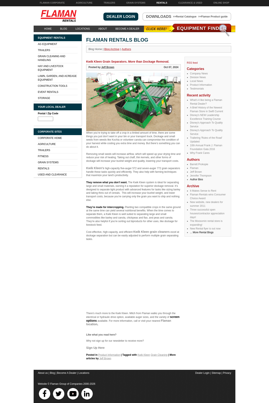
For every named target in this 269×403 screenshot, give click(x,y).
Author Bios (196, 179)
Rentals (162, 2)
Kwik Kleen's (95, 168)
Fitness (43, 156)
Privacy (227, 372)
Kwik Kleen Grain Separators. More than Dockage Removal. (127, 61)
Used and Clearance (52, 174)
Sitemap (216, 372)
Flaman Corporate (52, 2)
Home (48, 28)
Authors (126, 49)
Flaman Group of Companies (66, 383)
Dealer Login (202, 372)
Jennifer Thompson (201, 175)
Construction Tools (52, 85)
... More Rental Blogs (202, 232)
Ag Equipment (47, 44)
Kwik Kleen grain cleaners (151, 231)
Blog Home (95, 49)
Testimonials (197, 88)
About (102, 28)
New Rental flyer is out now (205, 228)
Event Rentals (48, 92)
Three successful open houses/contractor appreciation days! (207, 213)
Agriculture (84, 2)
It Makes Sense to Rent (203, 190)
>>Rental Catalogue (184, 16)
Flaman (194, 168)
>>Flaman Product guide (213, 16)
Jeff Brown (196, 171)
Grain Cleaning (159, 354)
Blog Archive (111, 49)
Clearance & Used (190, 2)
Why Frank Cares (200, 152)
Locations (82, 28)
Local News (196, 81)
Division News (198, 77)
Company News (199, 73)
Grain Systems (135, 2)
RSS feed (192, 62)
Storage (44, 98)
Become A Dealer (127, 28)
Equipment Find (202, 28)
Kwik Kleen (144, 354)
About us (43, 372)
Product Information (201, 84)
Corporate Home (50, 138)
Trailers (109, 2)
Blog (63, 28)
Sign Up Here (95, 347)
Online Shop (221, 2)
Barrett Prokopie (199, 164)
